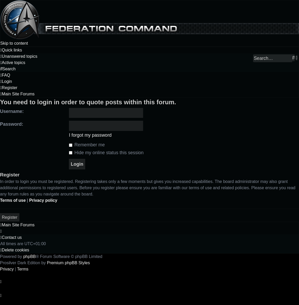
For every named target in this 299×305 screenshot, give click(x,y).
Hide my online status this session (106, 152)
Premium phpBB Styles (68, 263)
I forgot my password (90, 135)
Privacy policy (43, 200)
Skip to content (14, 43)
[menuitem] (18, 56)
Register (9, 217)
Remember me (87, 144)
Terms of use (13, 200)
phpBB (29, 256)
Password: (11, 124)
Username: (12, 111)
